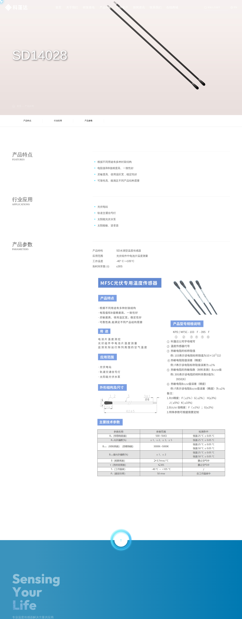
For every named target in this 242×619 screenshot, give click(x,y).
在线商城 (172, 7)
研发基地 (89, 7)
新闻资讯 (139, 7)
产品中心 (105, 7)
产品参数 (88, 120)
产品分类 (29, 106)
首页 (58, 7)
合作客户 (122, 7)
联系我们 (155, 7)
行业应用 (58, 120)
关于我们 (72, 7)
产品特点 (27, 120)
